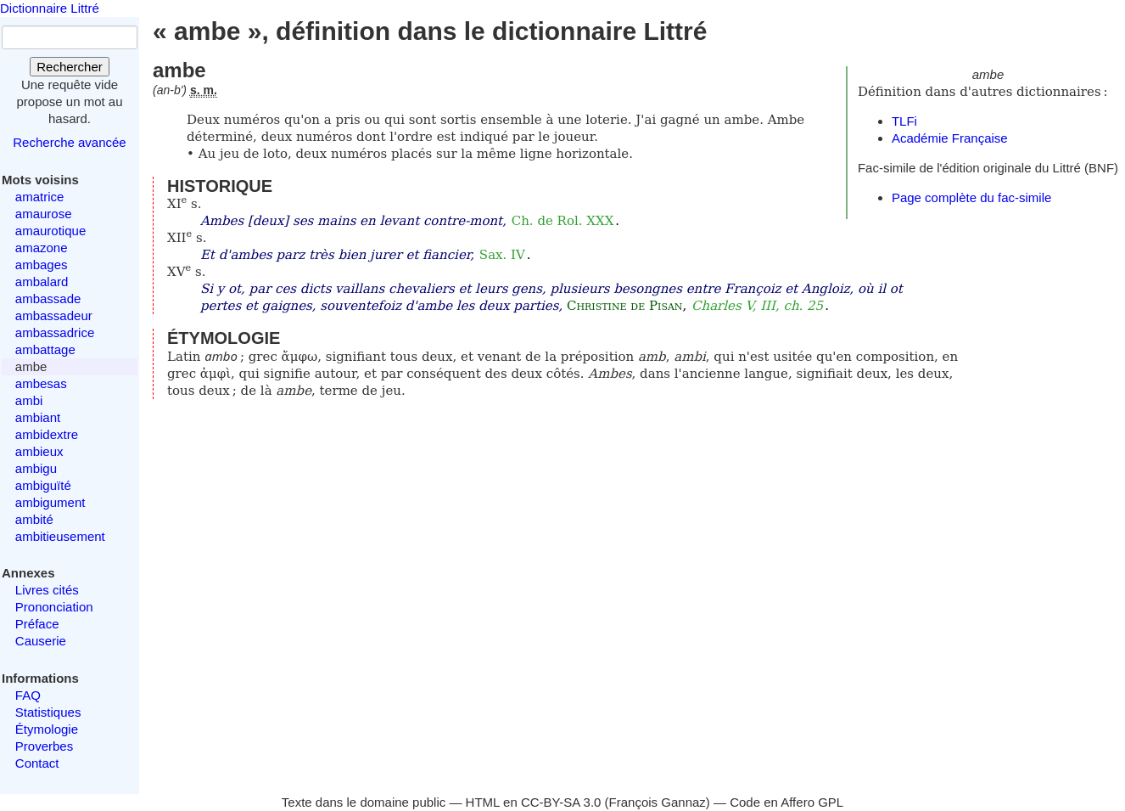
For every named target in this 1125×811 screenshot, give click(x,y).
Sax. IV (502, 254)
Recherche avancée (69, 142)
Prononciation (54, 607)
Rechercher (69, 66)
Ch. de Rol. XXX (563, 220)
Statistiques (48, 712)
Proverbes (44, 746)
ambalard (42, 281)
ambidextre (46, 434)
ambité (34, 519)
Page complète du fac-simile (971, 197)
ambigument (50, 502)
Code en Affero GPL (786, 802)
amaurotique (50, 230)
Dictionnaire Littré (49, 8)
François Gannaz (657, 802)
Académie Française (950, 138)
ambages (41, 264)
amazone (41, 247)
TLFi (904, 121)
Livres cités (47, 590)
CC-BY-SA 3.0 (561, 802)
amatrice (39, 196)
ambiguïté (43, 485)
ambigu (36, 468)
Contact (37, 763)
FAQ (28, 695)
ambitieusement (60, 536)
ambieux (39, 451)
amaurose (43, 213)
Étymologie (46, 729)
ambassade (48, 298)
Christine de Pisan (625, 305)
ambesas (41, 383)
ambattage (45, 349)
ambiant (37, 417)
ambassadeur (53, 315)
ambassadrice (54, 332)
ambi (29, 400)
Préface (37, 624)
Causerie (40, 641)
